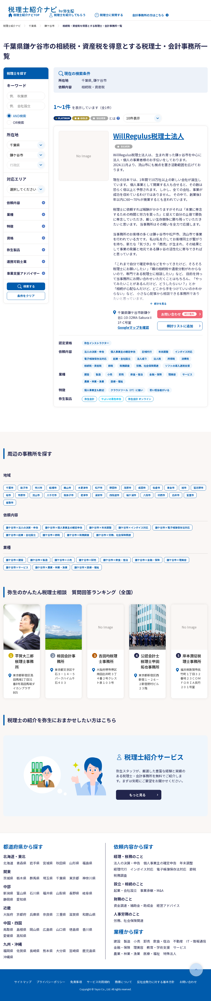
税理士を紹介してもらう (67, 15)
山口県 (61, 929)
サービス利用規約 (98, 982)
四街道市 (114, 495)
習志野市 (198, 487)
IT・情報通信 (196, 941)
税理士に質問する (109, 15)
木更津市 (83, 487)
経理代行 (120, 869)
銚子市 (24, 487)
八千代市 (52, 495)
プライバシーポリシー (50, 982)
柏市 (8, 495)
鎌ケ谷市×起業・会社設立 (21, 535)
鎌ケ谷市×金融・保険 (147, 560)
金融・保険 (122, 947)
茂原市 (127, 487)
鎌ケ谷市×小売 (63, 560)
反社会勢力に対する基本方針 (156, 982)
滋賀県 (74, 914)
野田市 (113, 487)
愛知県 (21, 899)
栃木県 (21, 878)
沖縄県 (8, 956)
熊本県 (48, 950)
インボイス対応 (141, 869)
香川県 (87, 929)
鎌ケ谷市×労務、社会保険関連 (113, 535)
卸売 (146, 941)
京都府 (21, 914)
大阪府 (8, 914)
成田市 (142, 487)
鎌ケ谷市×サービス (17, 567)
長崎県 (35, 950)
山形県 (74, 862)
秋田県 (61, 862)
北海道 (8, 862)
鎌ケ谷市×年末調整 (100, 527)
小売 (137, 941)
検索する (29, 286)
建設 (117, 941)
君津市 (84, 495)
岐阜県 (87, 893)
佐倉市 (156, 487)
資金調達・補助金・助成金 (133, 905)
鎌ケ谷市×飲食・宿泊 (115, 560)
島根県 (21, 929)
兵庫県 (35, 914)
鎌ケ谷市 (49, 25)
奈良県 (48, 914)
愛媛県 (8, 935)
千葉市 (9, 487)
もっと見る (137, 794)
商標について (123, 982)
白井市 (175, 495)
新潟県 (8, 893)
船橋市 (53, 487)
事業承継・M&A (151, 890)
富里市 (190, 495)
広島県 (48, 929)
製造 (127, 941)
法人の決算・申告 (127, 862)
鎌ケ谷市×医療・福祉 (86, 567)
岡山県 (35, 929)
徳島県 (74, 929)
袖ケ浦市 (131, 495)
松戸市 (98, 487)
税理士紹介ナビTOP (24, 15)
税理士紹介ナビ (12, 25)
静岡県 (8, 899)
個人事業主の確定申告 (159, 862)
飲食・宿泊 (161, 941)
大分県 (61, 950)
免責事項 (76, 982)
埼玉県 (48, 878)
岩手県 (35, 862)
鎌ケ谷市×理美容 (176, 560)
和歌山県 (89, 914)
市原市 (21, 495)
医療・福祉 (151, 953)
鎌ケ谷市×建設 (14, 560)
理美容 (138, 947)
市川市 (38, 487)
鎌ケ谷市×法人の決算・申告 (22, 527)
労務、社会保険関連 (128, 920)
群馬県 (35, 878)
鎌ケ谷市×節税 (51, 535)
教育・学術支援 (158, 947)
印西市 (161, 495)
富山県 (21, 893)
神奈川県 (89, 878)
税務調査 (120, 875)
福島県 (87, 862)
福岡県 (8, 950)
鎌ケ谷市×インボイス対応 (133, 527)
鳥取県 (8, 929)
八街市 (147, 495)
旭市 (184, 487)
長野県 (74, 893)
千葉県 (32, 25)
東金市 (171, 487)
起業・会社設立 (125, 890)
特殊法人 (169, 953)
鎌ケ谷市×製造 (39, 560)
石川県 (35, 893)
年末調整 (186, 862)
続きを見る (160, 303)
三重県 (61, 914)
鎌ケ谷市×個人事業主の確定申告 (63, 527)
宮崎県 (74, 950)
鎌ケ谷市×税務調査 (78, 535)
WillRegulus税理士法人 (148, 136)
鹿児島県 (89, 950)
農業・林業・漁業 (127, 953)
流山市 (36, 495)
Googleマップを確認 (133, 327)
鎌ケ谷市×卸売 (87, 560)
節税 (193, 869)
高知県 (21, 935)
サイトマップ (23, 982)
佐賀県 (21, 950)
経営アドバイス (168, 905)
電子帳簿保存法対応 (171, 869)
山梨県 (61, 893)
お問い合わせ (188, 982)
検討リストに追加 (180, 325)
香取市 (9, 502)
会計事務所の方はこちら (148, 15)
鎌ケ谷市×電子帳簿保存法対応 (172, 527)
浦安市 (98, 495)
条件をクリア (26, 296)
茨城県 (8, 878)
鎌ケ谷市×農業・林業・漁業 (51, 567)
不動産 (178, 941)
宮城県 (48, 862)
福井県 (48, 893)
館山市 (67, 487)
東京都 (74, 878)
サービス (179, 947)
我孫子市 (69, 495)
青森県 (21, 862)
